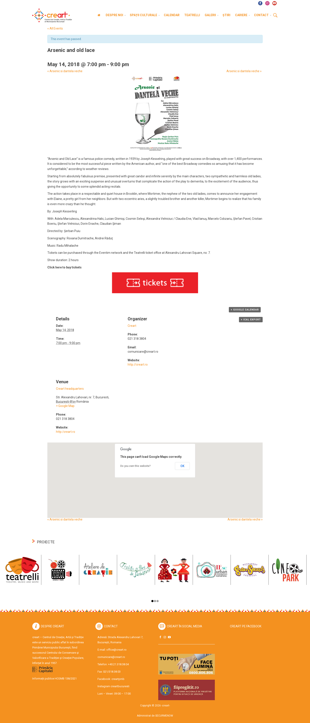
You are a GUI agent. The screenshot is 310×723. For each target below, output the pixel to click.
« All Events (55, 28)
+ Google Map (65, 406)
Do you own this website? (135, 465)
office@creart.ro (116, 649)
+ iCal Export (251, 319)
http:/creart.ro (65, 431)
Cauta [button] (275, 15)
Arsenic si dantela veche (64, 71)
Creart (132, 325)
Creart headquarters (70, 388)
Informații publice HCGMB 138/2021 (54, 678)
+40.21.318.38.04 (118, 664)
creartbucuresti (120, 686)
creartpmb (118, 679)
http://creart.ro (138, 364)
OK (182, 466)
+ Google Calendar (245, 309)
